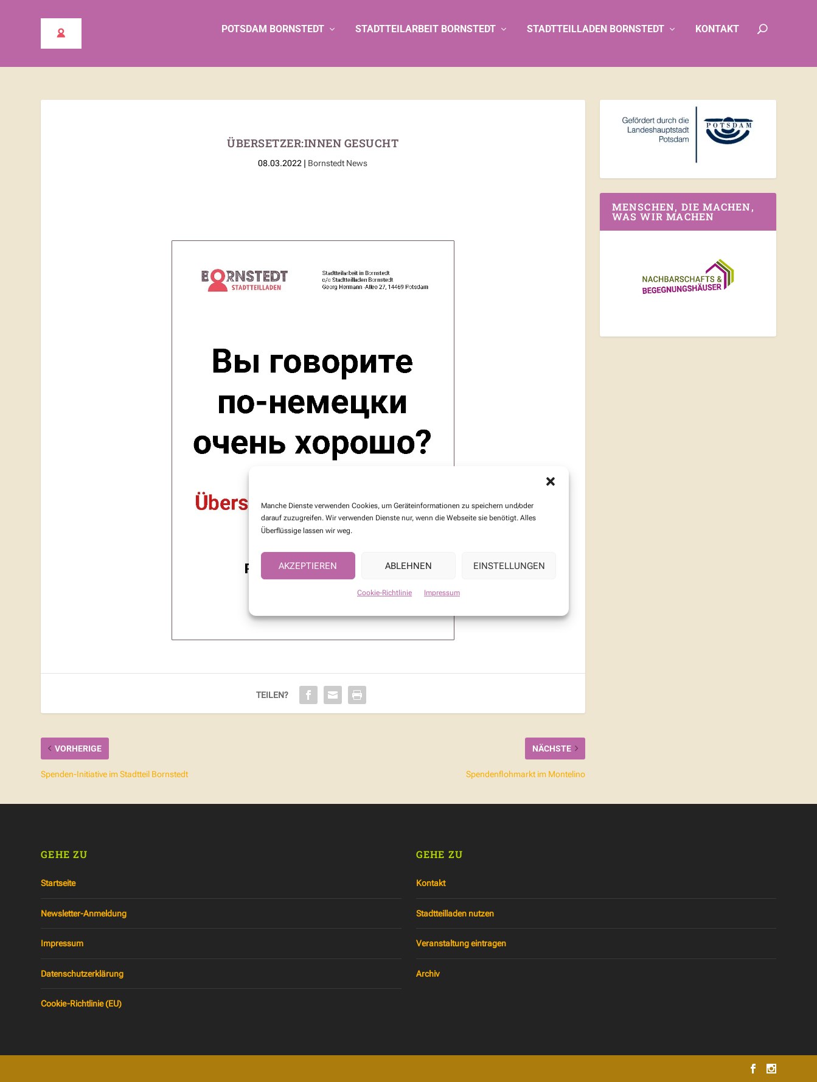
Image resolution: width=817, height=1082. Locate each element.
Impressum (442, 603)
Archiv (427, 974)
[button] (550, 492)
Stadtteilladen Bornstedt (595, 38)
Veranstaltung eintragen (461, 943)
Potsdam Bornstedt (272, 38)
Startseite (58, 883)
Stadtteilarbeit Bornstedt (425, 38)
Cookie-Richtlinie (384, 603)
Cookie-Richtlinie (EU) (81, 1003)
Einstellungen (509, 576)
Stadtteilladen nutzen (455, 913)
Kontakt (717, 38)
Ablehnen (408, 576)
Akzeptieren (308, 576)
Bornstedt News (337, 163)
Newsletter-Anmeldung (84, 913)
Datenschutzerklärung (82, 974)
